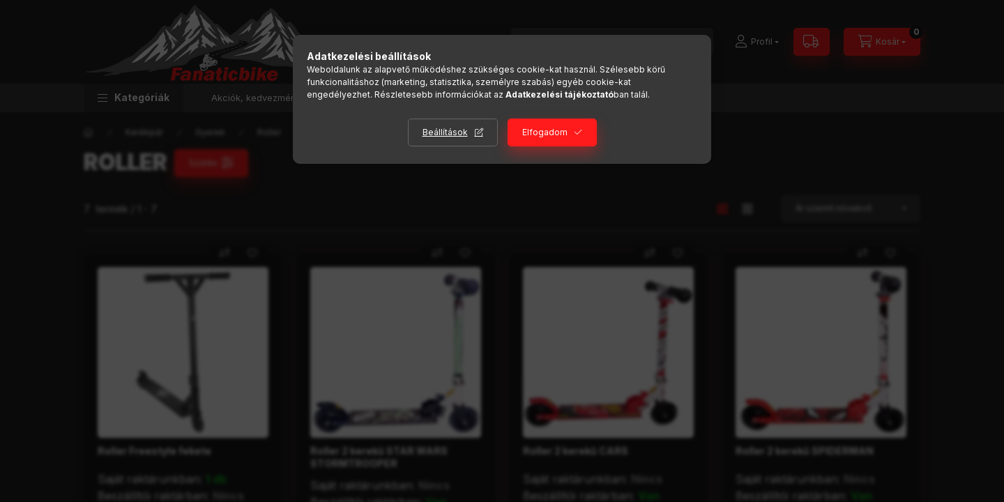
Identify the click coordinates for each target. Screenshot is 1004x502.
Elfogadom (545, 132)
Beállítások (445, 132)
